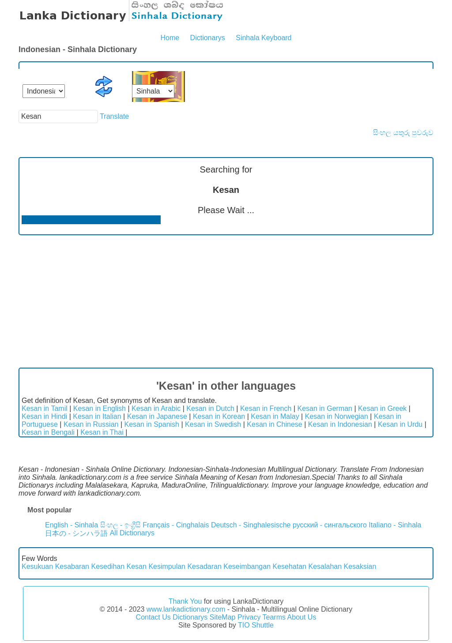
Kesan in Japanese (157, 416)
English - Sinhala (71, 525)
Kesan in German (324, 408)
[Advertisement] (226, 301)
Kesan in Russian (91, 424)
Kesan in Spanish (151, 424)
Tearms (274, 617)
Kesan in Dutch (210, 408)
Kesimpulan (166, 566)
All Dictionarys (132, 533)
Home (169, 37)
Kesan (137, 566)
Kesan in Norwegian (336, 416)
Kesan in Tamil (45, 408)
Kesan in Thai (102, 432)
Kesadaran (204, 566)
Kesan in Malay (275, 416)
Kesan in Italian (97, 416)
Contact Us (153, 617)
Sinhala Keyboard (263, 37)
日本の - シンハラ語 (76, 533)
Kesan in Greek (382, 408)
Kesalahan (325, 566)
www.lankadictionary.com (186, 609)
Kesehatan (289, 566)
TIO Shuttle (256, 625)
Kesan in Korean (219, 416)
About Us (301, 617)
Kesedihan (107, 566)
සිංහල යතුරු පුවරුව (403, 132)
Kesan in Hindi (44, 416)
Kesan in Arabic (156, 408)
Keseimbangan (247, 566)
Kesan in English (99, 408)
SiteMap (223, 617)
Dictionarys (207, 37)
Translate (114, 116)
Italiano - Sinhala (395, 525)
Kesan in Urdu (400, 424)
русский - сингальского (330, 525)
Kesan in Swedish (213, 424)
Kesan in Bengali (48, 432)
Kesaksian (360, 566)
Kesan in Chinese (274, 424)
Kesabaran (72, 566)
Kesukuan (37, 566)
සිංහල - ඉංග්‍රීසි (120, 525)
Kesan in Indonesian (340, 424)
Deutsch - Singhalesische (251, 525)
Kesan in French (266, 408)
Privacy (248, 617)
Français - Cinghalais (176, 525)
